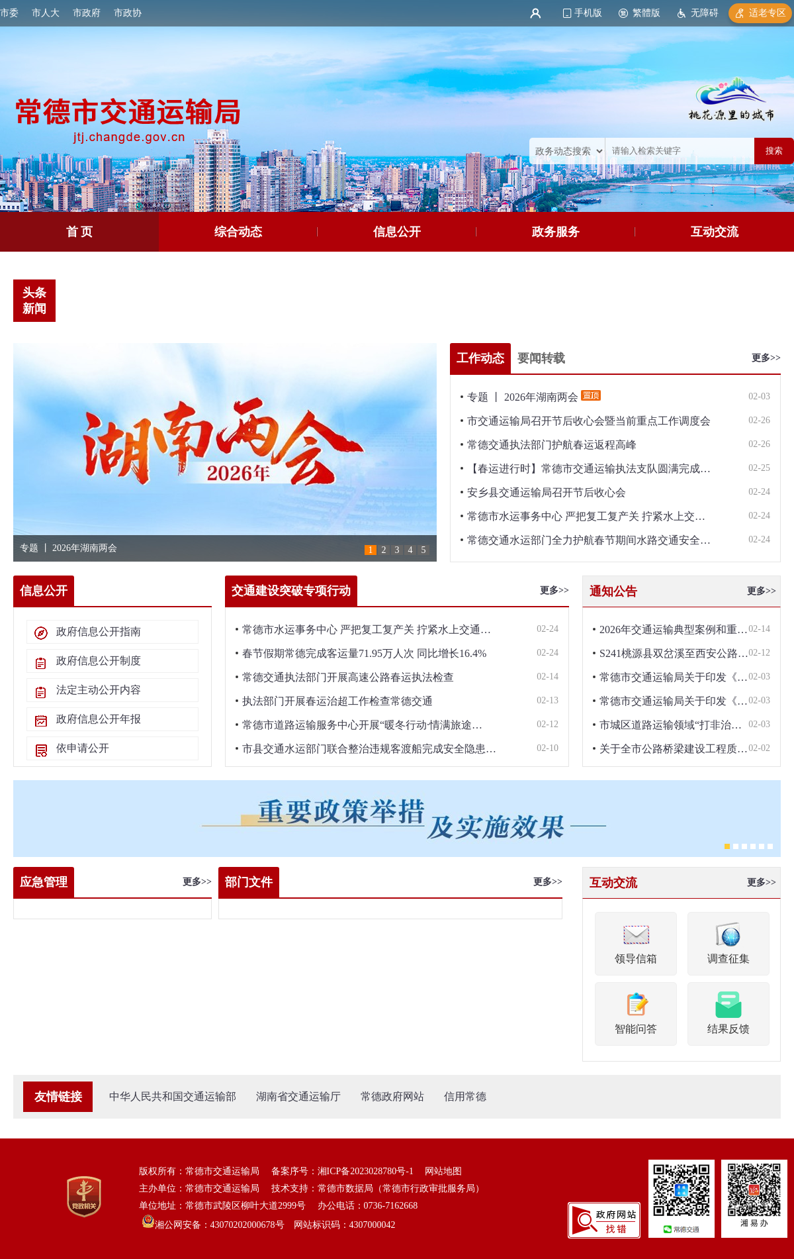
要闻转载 (541, 358)
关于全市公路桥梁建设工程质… (673, 748)
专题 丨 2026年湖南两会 (68, 548)
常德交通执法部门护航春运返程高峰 (552, 444)
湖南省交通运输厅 (298, 1096)
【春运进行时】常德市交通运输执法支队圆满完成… (589, 468)
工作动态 (480, 358)
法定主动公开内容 (98, 689)
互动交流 (714, 231)
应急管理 (43, 882)
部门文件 (249, 882)
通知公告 (613, 591)
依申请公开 (82, 748)
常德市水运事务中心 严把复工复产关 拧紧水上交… (586, 516)
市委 (9, 13)
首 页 (79, 231)
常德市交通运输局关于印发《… (673, 677)
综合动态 (238, 231)
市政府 (87, 13)
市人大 (46, 13)
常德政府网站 (392, 1096)
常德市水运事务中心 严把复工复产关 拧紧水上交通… (366, 629)
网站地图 (443, 1171)
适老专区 (767, 13)
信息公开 (397, 231)
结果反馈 (728, 1011)
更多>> (766, 358)
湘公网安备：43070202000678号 (220, 1225)
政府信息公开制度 (98, 660)
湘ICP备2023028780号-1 (366, 1171)
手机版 (588, 13)
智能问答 (636, 1011)
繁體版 (646, 13)
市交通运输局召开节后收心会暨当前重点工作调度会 (589, 421)
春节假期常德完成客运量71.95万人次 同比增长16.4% (364, 653)
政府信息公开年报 (98, 719)
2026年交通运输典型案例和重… (673, 629)
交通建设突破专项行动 (291, 590)
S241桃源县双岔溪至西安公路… (673, 653)
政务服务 (556, 231)
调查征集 (728, 941)
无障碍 (705, 13)
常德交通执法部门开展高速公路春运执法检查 (348, 677)
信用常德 (465, 1096)
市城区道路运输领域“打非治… (670, 724)
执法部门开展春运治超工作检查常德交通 (337, 701)
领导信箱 (636, 941)
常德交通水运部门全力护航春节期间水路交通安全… (589, 540)
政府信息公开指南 (98, 631)
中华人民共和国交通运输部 (172, 1096)
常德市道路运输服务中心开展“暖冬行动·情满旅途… (362, 724)
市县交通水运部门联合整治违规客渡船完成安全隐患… (369, 748)
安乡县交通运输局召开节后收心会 (546, 492)
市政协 (128, 13)
